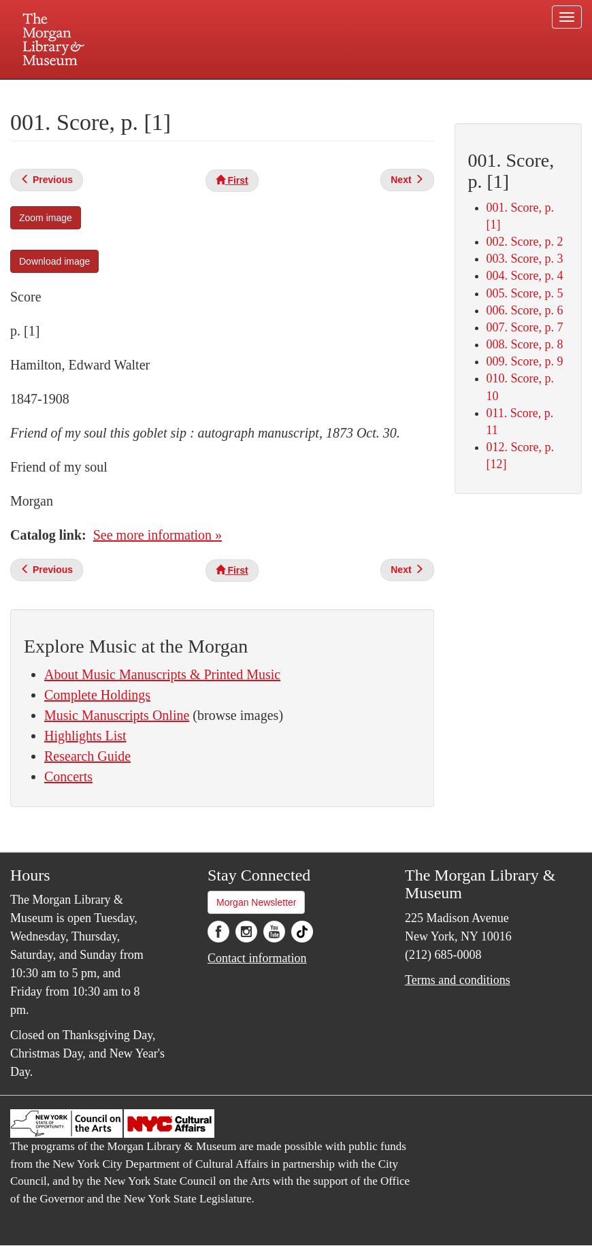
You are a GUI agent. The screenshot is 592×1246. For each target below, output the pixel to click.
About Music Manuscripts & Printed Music (162, 674)
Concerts (68, 776)
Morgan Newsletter (256, 902)
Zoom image (45, 217)
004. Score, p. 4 (525, 275)
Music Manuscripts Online (116, 715)
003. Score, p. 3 (525, 258)
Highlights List (85, 735)
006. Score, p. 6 (525, 310)
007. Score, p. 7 (525, 327)
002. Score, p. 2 (525, 241)
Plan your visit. (134, 91)
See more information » (157, 534)
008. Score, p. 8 (525, 344)
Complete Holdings (97, 694)
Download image (54, 261)
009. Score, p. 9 (525, 361)
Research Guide (87, 756)
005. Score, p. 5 (525, 293)
